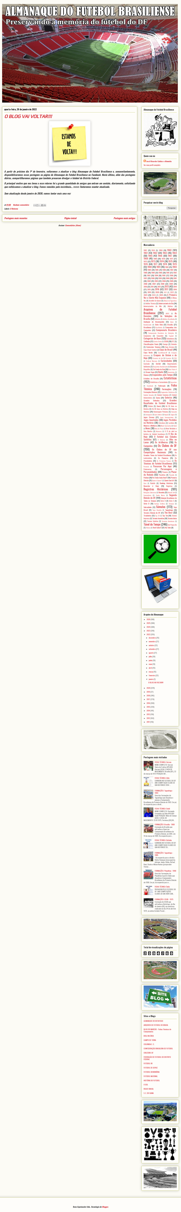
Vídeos (148, 528)
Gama (158, 397)
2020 (157, 292)
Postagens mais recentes (15, 218)
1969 (155, 258)
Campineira (147, 336)
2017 (166, 289)
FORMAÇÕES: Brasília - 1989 (165, 824)
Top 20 (157, 516)
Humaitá (174, 412)
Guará (159, 406)
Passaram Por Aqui (162, 466)
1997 (145, 278)
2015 (149, 289)
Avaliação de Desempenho (154, 321)
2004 (164, 281)
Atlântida (157, 319)
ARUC (167, 313)
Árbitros (170, 306)
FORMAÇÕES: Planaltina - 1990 (165, 870)
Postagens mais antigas (124, 218)
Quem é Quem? (157, 480)
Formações (166, 389)
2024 (154, 295)
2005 (171, 281)
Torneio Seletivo (152, 521)
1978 (165, 264)
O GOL (146, 1084)
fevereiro (152, 675)
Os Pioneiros (163, 458)
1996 (171, 275)
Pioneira (165, 472)
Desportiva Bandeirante (160, 367)
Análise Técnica (150, 303)
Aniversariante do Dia (166, 303)
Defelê (158, 363)
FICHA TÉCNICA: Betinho (163, 840)
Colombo (174, 344)
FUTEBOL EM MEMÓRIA (152, 1071)
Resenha (161, 492)
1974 (162, 261)
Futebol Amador (149, 395)
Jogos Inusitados (151, 420)
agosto (151, 652)
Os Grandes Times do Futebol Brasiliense (160, 454)
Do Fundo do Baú (159, 369)
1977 (155, 264)
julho (150, 656)
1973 (153, 261)
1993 (148, 275)
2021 (165, 292)
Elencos (146, 374)
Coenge (165, 344)
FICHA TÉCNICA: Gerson (163, 762)
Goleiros (168, 397)
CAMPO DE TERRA (150, 1040)
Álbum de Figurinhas (170, 301)
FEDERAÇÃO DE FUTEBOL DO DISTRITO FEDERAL (157, 1058)
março (151, 671)
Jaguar (173, 415)
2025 (161, 295)
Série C (171, 501)
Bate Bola (159, 324)
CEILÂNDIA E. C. (149, 1044)
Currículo (147, 364)
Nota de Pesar (159, 429)
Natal (175, 426)
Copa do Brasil (166, 349)
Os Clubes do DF (167, 445)
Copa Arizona (169, 347)
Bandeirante (147, 325)
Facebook (150, 386)
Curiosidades (166, 360)
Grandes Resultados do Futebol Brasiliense (160, 402)
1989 (153, 272)
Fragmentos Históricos (168, 392)
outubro (152, 645)
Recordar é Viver (151, 486)
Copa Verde (148, 352)
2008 (162, 283)
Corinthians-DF (162, 353)
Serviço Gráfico (159, 504)
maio (150, 664)
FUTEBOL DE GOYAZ (151, 1067)
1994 (156, 275)
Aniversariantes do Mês (153, 306)
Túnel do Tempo (152, 524)
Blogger (105, 1206)
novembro (152, 641)
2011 (152, 286)
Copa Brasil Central (150, 350)
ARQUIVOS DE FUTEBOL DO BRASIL (156, 1025)
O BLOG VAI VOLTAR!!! (28, 116)
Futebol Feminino (163, 395)
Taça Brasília (157, 510)
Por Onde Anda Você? (159, 477)
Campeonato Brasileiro (166, 330)
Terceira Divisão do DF (152, 512)
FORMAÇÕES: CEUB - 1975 (164, 899)
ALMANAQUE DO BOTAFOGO (153, 1020)
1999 (160, 278)
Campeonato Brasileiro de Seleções (161, 333)
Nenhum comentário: (21, 204)
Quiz (145, 483)
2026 (149, 619)
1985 (157, 269)
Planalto (171, 475)
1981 (158, 267)
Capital (171, 336)
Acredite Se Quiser (155, 300)
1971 (171, 258)
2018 (175, 289)
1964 (174, 253)
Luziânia (171, 423)
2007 (154, 283)
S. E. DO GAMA (149, 1093)
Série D (146, 503)
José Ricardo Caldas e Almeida (159, 161)
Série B (163, 501)
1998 (152, 278)
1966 (160, 255)
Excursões (173, 382)
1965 (150, 255)
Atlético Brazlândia (169, 319)
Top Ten (165, 515)
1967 (170, 255)
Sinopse (171, 504)
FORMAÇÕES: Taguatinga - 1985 (164, 853)
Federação (161, 385)
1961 (146, 253)
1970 (163, 258)
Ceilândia (147, 341)
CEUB (166, 341)
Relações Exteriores (150, 492)
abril (150, 667)
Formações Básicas (150, 392)
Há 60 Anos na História (160, 409)
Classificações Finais (151, 344)
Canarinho (160, 336)
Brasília (170, 324)
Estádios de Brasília (151, 378)
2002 (149, 281)
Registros (169, 486)
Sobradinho (148, 507)
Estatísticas (170, 378)
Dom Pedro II (172, 369)
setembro (152, 649)
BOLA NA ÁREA (149, 1035)
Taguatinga (169, 510)
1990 (160, 272)
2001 (175, 278)
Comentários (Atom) (73, 225)
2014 (175, 286)
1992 (175, 272)
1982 (167, 267)
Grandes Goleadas (152, 400)
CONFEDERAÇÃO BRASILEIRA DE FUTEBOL (158, 1048)
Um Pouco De (172, 525)
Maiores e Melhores (150, 425)
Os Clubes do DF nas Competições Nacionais (160, 451)
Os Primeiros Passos (164, 461)
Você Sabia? (157, 527)
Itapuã (166, 415)
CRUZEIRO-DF (148, 1052)
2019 (149, 292)
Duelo (160, 372)
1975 (170, 261)
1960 (169, 250)
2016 (157, 289)
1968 (146, 258)
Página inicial (70, 218)
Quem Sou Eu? (169, 480)
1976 (146, 264)
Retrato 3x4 (171, 492)
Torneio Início (172, 518)
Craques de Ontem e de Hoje (160, 356)
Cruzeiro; (168, 358)
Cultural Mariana (151, 361)
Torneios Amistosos (168, 521)
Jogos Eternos (149, 417)
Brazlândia (159, 327)
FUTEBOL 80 (148, 1063)
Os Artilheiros (161, 442)
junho (151, 660)
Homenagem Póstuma (161, 411)
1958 (153, 250)
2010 (145, 286)
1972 (145, 261)
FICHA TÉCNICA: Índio (162, 886)
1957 (145, 250)
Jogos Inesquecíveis (167, 417)
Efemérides (171, 372)
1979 (175, 264)
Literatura (162, 423)
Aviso (172, 322)
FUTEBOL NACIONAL (151, 1076)
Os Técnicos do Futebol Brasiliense (160, 462)
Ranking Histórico (166, 483)
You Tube (168, 527)
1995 (164, 275)
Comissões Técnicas (153, 346)
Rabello (152, 483)
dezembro (152, 637)
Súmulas (160, 506)
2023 (145, 295)
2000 (167, 278)
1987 (172, 269)
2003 (156, 281)
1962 (155, 253)
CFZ (173, 341)
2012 (159, 286)
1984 (149, 269)
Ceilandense (170, 338)
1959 (160, 250)
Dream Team (150, 372)
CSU (175, 358)
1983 (174, 267)
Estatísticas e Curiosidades (159, 382)
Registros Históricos (156, 489)
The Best (168, 512)
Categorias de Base (152, 338)
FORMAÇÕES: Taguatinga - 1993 (164, 791)
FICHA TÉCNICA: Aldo (162, 777)
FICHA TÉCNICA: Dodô (162, 808)
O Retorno (14, 208)
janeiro (151, 679)
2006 (145, 283)
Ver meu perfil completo (152, 165)
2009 (171, 283)
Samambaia (147, 495)
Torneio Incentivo (158, 518)
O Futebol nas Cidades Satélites (160, 438)
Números (159, 431)
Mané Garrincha (166, 426)
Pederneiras (148, 469)
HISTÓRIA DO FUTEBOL (152, 1080)
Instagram (149, 415)
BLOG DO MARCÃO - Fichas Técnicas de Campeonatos (157, 1030)
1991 (167, 272)
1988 (145, 272)
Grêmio (150, 406)
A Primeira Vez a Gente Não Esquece (160, 296)
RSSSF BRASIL (149, 1088)
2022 (172, 292)
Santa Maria (160, 495)
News (147, 428)
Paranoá (146, 466)
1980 (149, 267)
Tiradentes (147, 515)
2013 (167, 286)
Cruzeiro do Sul (158, 358)
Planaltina (162, 475)
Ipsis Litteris (158, 415)
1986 (164, 269)
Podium (146, 477)
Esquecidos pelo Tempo (162, 374)
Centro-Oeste (158, 341)
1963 (165, 253)
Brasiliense (147, 327)
